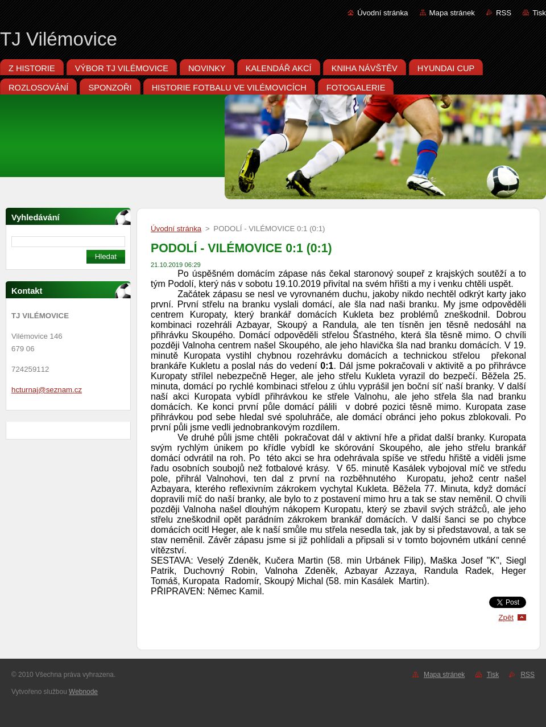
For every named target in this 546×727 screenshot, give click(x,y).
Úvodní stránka (382, 13)
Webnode (83, 692)
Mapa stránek (452, 13)
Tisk (539, 13)
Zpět (506, 617)
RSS (503, 13)
